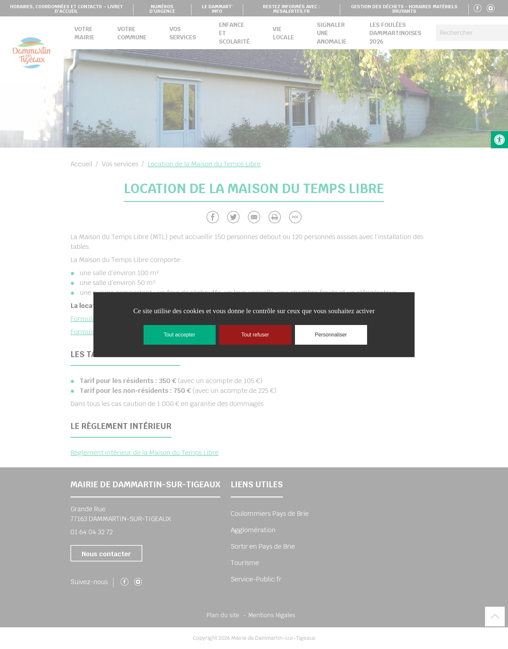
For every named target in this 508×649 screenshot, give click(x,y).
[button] (499, 139)
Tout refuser (255, 334)
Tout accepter (179, 334)
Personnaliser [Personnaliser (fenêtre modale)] (331, 334)
